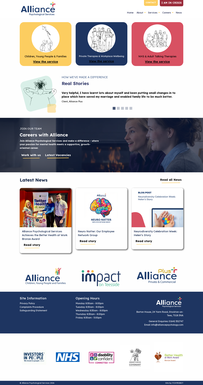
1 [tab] (114, 108)
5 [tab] (130, 108)
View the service (45, 61)
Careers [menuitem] (166, 12)
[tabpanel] (122, 98)
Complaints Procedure (32, 307)
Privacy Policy (27, 303)
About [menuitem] (140, 12)
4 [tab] (126, 108)
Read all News (171, 179)
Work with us (31, 155)
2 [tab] (118, 108)
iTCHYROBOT (177, 383)
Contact (151, 2)
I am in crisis (171, 2)
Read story (32, 245)
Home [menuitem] (130, 12)
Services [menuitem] (152, 12)
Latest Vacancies (58, 155)
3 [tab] (122, 108)
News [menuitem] (179, 12)
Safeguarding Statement (33, 310)
